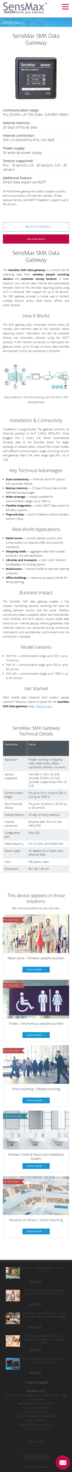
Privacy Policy (36, 1441)
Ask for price (36, 239)
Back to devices (37, 226)
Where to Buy (44, 706)
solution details (34, 969)
